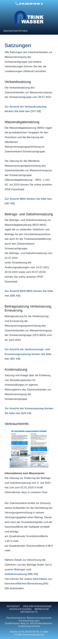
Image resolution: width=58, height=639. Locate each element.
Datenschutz (29, 612)
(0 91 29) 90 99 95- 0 (29, 3)
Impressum (41, 609)
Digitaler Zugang (20, 609)
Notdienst (13, 606)
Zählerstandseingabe (37, 606)
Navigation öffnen (15, 31)
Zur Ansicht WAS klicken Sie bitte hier (28, 198)
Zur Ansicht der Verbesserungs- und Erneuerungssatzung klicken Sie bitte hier (28, 354)
